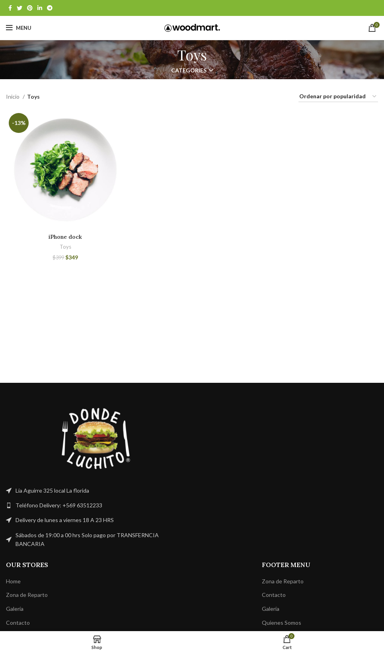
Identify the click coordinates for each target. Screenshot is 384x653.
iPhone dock (65, 236)
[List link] (96, 505)
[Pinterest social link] (30, 8)
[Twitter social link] (19, 8)
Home (13, 581)
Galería (14, 608)
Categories (189, 70)
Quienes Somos (281, 622)
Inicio (13, 96)
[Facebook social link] (10, 8)
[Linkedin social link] (40, 8)
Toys (65, 247)
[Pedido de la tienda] (338, 97)
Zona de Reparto (27, 594)
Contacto (18, 622)
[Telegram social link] (50, 8)
